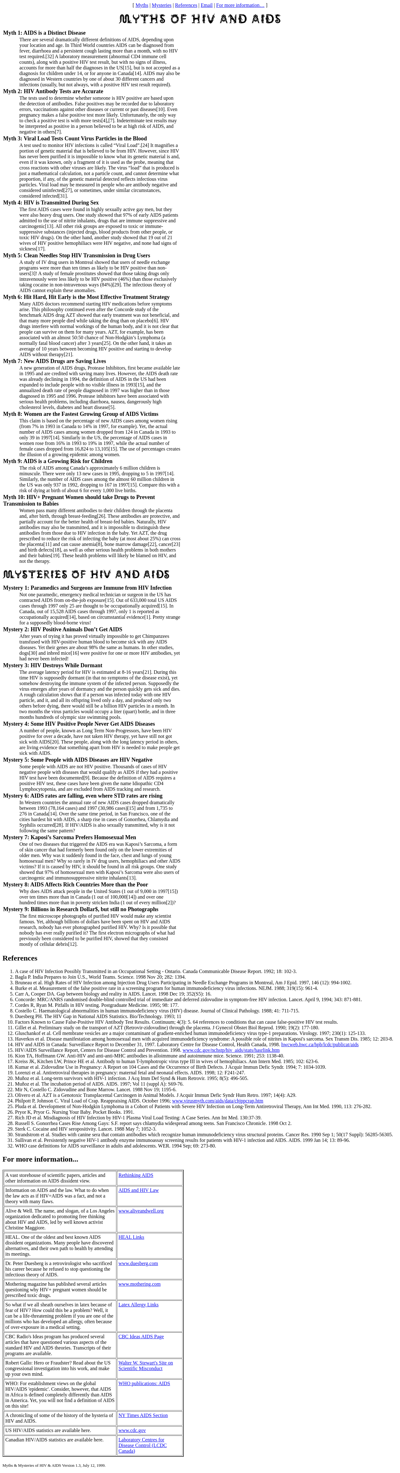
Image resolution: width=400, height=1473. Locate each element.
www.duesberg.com (138, 1263)
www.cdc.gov (132, 1430)
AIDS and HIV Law (138, 1190)
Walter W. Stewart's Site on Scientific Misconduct (145, 1365)
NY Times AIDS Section (143, 1415)
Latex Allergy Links (138, 1304)
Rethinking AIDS (135, 1175)
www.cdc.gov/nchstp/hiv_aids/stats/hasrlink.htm (230, 1050)
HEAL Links (131, 1237)
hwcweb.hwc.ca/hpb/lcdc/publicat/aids (320, 1044)
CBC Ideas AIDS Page (141, 1336)
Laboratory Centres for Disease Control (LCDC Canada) (142, 1445)
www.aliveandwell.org (140, 1210)
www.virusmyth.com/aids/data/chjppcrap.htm (217, 1100)
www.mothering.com (139, 1284)
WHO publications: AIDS (144, 1383)
